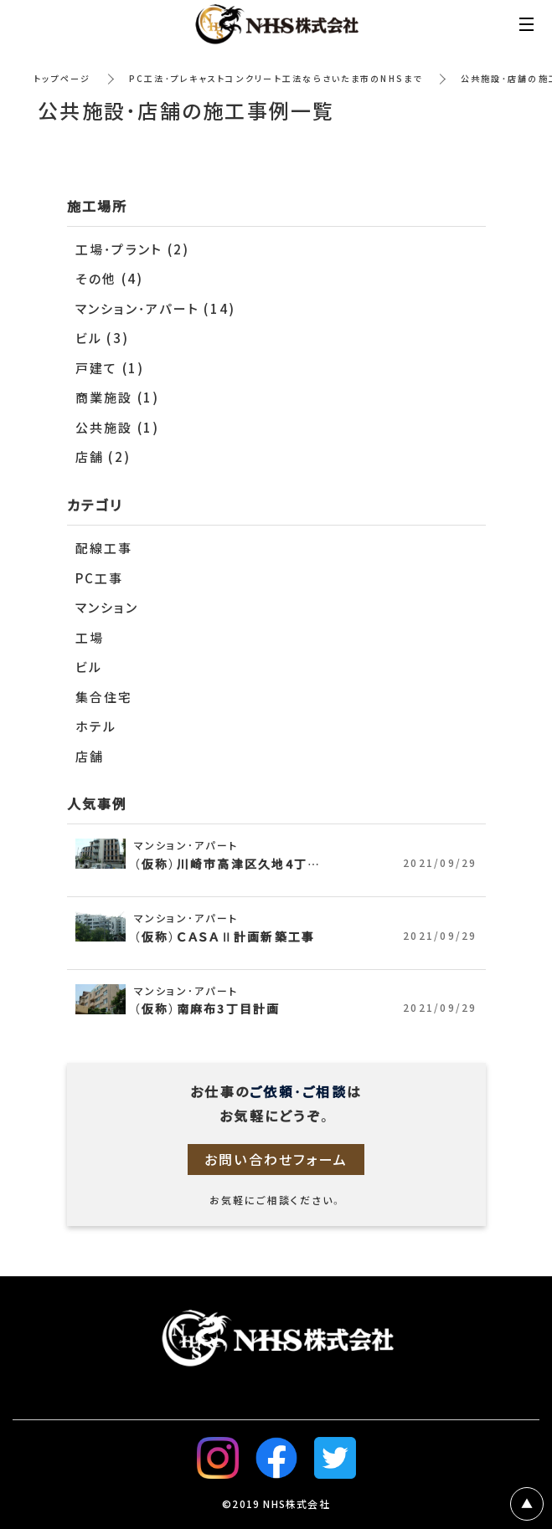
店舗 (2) (103, 457)
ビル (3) (102, 338)
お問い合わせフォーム (276, 1159)
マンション (106, 607)
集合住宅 (104, 697)
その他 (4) (109, 278)
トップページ (62, 78)
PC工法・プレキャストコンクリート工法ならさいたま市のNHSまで (276, 78)
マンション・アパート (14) (155, 309)
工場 (90, 638)
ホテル (96, 726)
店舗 (90, 756)
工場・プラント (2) (132, 249)
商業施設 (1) (117, 397)
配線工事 (104, 548)
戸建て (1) (110, 368)
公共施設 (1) (117, 427)
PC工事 (99, 578)
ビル (89, 667)
